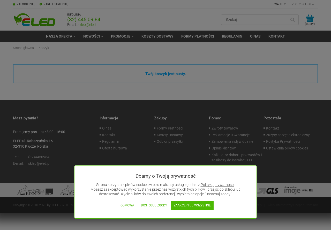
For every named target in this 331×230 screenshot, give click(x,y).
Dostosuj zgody (154, 205)
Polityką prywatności (217, 185)
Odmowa (127, 205)
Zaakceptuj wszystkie (192, 205)
